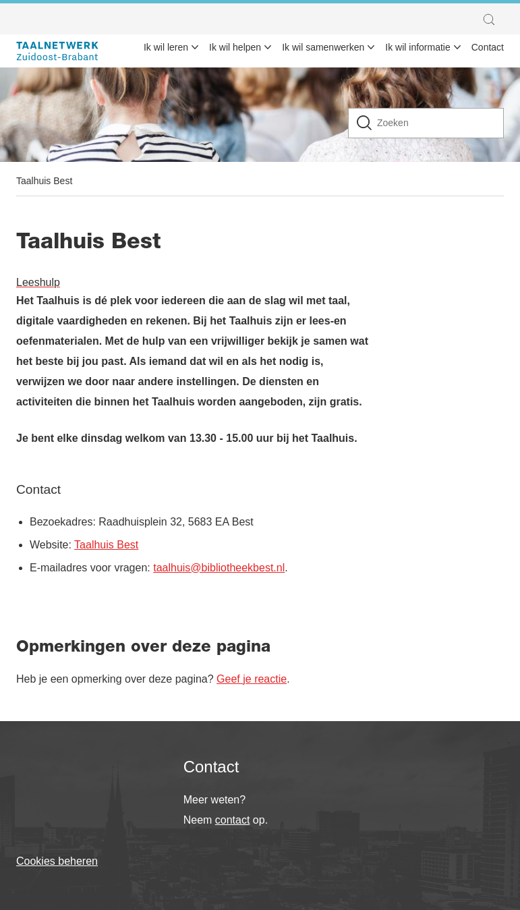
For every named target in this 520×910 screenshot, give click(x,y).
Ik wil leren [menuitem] (166, 47)
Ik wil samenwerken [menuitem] (323, 47)
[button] (492, 19)
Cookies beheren (57, 861)
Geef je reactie (251, 679)
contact (232, 820)
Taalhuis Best (44, 180)
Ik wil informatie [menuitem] (417, 47)
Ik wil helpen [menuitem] (235, 47)
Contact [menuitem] (487, 47)
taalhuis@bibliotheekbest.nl (219, 567)
